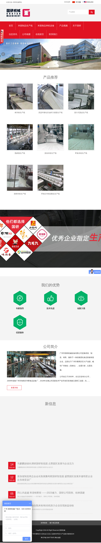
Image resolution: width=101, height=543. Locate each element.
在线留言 (40, 34)
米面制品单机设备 (46, 25)
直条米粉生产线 (50, 153)
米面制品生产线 (25, 25)
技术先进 (50, 308)
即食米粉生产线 (81, 153)
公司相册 (26, 34)
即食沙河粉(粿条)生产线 (50, 194)
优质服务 (20, 333)
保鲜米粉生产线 (20, 194)
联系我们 (53, 34)
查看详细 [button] (15, 388)
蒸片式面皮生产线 (81, 112)
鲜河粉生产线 (20, 112)
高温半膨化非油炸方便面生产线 (50, 112)
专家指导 (20, 308)
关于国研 (77, 25)
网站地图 (58, 538)
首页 (11, 25)
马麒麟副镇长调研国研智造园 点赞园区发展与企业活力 (47, 463)
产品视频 (63, 25)
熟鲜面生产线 (20, 153)
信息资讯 (13, 34)
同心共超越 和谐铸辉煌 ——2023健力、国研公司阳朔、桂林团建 (52, 493)
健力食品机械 (54, 523)
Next (98, 54)
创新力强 (81, 308)
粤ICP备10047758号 (47, 538)
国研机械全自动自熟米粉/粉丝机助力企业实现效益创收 (47, 506)
